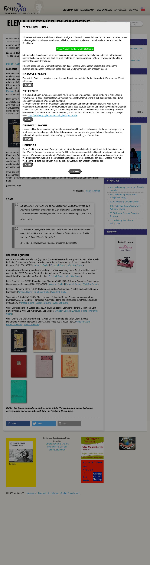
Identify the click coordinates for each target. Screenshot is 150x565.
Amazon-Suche (41, 265)
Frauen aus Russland (120, 56)
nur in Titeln (130, 25)
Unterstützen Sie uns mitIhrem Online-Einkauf (57, 447)
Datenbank (87, 10)
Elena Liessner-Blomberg (32, 38)
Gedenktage (104, 10)
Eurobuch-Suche (58, 265)
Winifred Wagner (117, 103)
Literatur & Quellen (32, 64)
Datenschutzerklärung (48, 493)
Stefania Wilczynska (119, 82)
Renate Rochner (92, 191)
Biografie (10, 64)
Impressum (31, 493)
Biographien (70, 10)
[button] (91, 75)
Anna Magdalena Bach (120, 95)
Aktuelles (120, 10)
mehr (139, 112)
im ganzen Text (131, 22)
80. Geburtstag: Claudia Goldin (124, 201)
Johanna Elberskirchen (120, 91)
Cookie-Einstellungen (70, 493)
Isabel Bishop (116, 86)
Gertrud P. (114, 99)
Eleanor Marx (116, 108)
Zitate (19, 64)
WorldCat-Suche (75, 265)
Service (133, 10)
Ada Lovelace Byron (119, 78)
